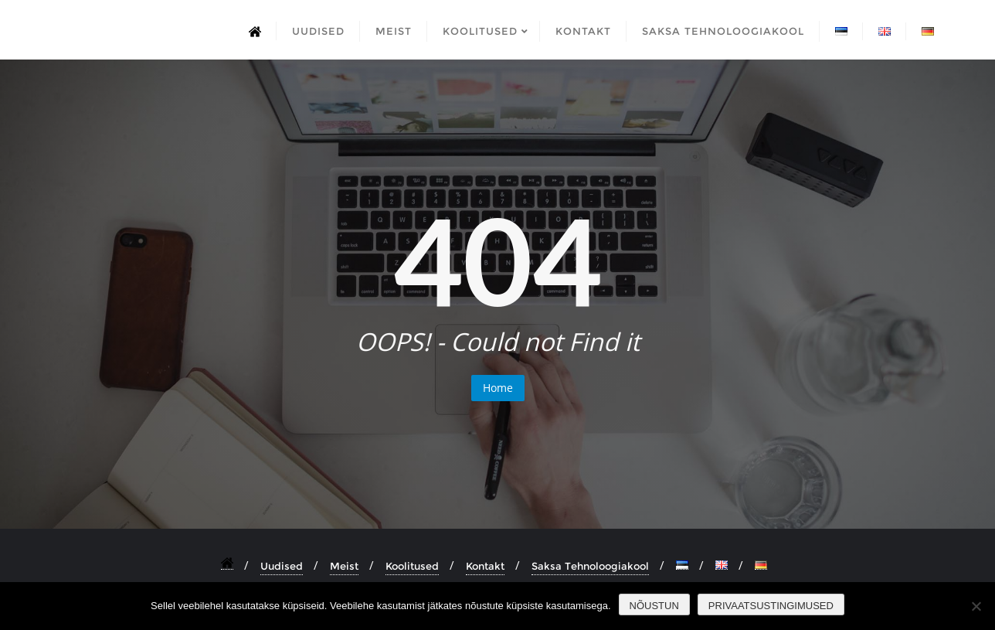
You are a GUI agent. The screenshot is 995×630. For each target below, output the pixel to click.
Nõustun (654, 605)
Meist (344, 566)
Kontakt (485, 566)
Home (498, 387)
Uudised (281, 566)
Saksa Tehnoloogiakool (590, 566)
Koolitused (412, 566)
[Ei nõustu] (975, 606)
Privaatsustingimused (771, 605)
